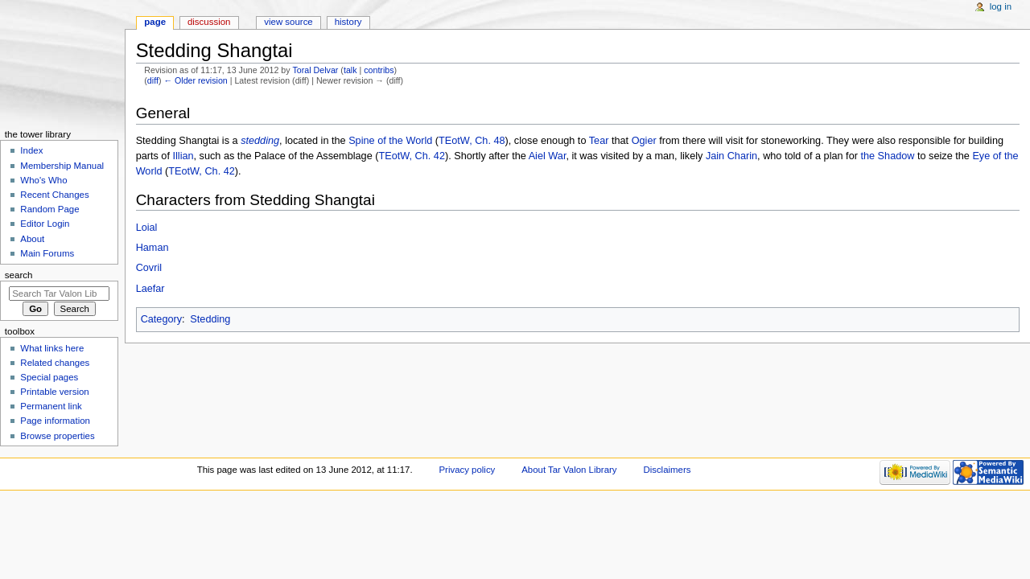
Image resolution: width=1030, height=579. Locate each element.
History (348, 22)
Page (155, 22)
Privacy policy (467, 469)
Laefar (150, 288)
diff (153, 80)
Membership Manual (62, 165)
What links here (52, 348)
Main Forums (47, 253)
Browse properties (57, 436)
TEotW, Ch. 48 (472, 140)
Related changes (54, 363)
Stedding (210, 319)
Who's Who (43, 180)
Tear (599, 140)
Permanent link (50, 406)
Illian (182, 156)
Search (19, 275)
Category (161, 319)
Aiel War (547, 156)
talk (350, 70)
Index (31, 150)
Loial (147, 227)
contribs (378, 70)
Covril (149, 267)
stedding (260, 140)
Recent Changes (54, 194)
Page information (55, 420)
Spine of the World (390, 140)
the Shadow (887, 156)
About (32, 239)
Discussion (208, 22)
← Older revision (195, 80)
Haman (152, 247)
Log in (1000, 6)
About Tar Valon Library (568, 469)
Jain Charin (731, 156)
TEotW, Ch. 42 (411, 156)
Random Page (49, 209)
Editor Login (44, 223)
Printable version (54, 391)
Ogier (644, 140)
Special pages (49, 377)
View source (288, 22)
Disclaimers (666, 469)
